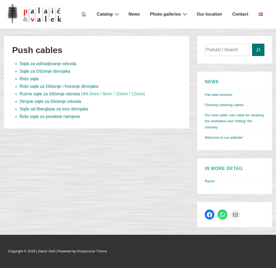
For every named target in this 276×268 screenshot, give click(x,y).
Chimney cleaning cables (224, 105)
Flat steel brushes (218, 95)
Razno (210, 181)
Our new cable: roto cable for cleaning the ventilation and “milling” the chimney (234, 121)
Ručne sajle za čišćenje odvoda (50, 94)
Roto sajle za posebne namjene (50, 116)
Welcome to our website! (224, 137)
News (134, 14)
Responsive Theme (92, 251)
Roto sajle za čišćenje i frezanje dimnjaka (59, 86)
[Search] (258, 50)
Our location (209, 14)
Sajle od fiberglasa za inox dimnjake (54, 109)
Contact (240, 14)
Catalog (109, 14)
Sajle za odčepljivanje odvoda (48, 63)
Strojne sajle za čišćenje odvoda (50, 101)
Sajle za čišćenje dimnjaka (45, 71)
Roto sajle (29, 78)
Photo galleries (169, 14)
